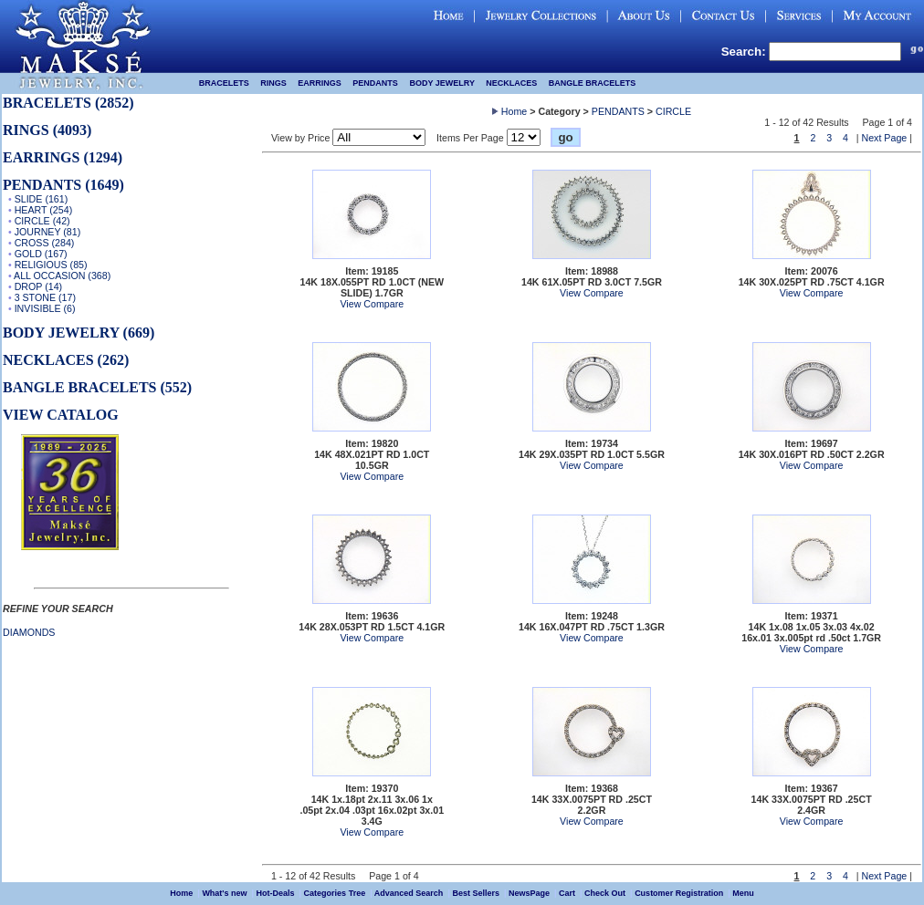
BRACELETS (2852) (68, 102)
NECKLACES (511, 83)
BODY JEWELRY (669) (78, 332)
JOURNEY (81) (48, 231)
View (350, 303)
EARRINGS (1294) (62, 157)
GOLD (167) (41, 253)
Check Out (604, 893)
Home (514, 111)
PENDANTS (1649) (63, 184)
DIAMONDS (29, 632)
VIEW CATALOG (61, 414)
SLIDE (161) (41, 198)
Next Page (885, 137)
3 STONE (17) (45, 297)
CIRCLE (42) (42, 220)
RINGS (273, 83)
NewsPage (529, 893)
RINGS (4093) (47, 130)
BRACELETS (224, 83)
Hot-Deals (276, 893)
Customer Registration (679, 893)
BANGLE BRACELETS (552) (97, 387)
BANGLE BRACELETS (592, 83)
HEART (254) (44, 209)
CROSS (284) (45, 242)
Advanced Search (409, 893)
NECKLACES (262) (66, 360)
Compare (383, 303)
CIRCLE (673, 111)
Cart (567, 893)
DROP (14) (39, 286)
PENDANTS (375, 83)
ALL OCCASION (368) (62, 275)
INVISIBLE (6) (45, 308)
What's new (224, 893)
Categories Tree (335, 893)
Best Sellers (475, 893)
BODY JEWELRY (441, 83)
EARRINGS (319, 83)
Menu (743, 893)
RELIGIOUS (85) (51, 264)
